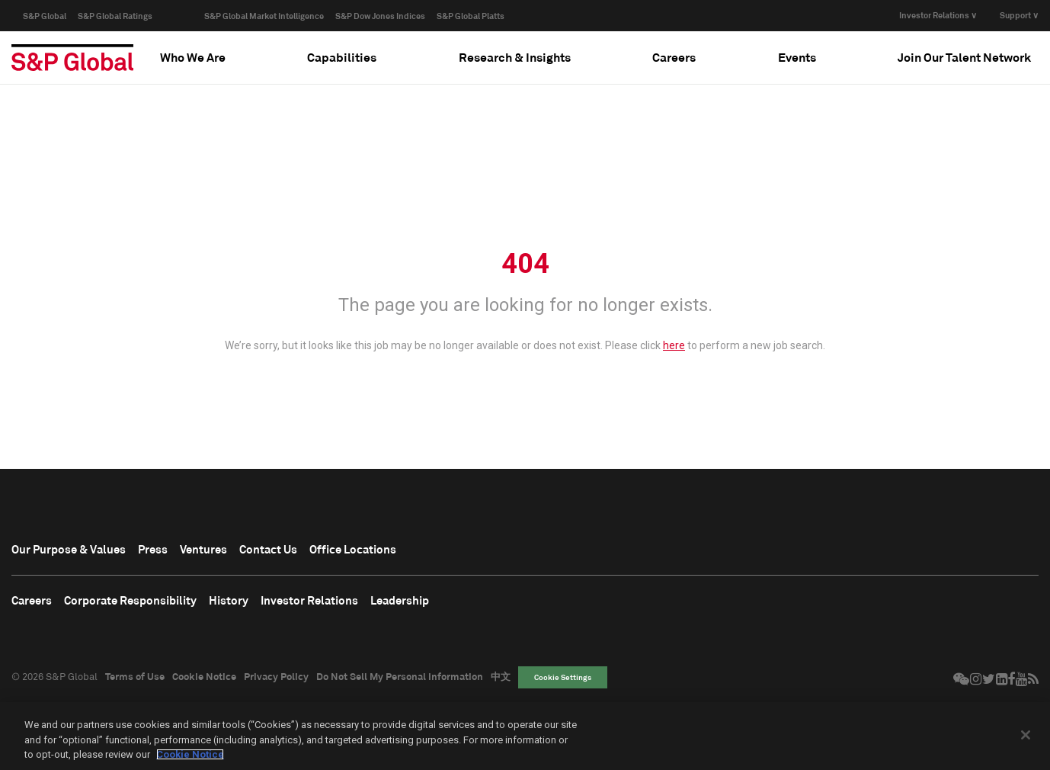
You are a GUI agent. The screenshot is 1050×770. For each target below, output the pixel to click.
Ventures (235, 550)
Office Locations (410, 550)
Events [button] (797, 57)
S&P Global (44, 16)
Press (177, 550)
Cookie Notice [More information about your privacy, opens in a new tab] (190, 754)
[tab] (192, 57)
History (265, 604)
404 (525, 264)
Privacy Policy (276, 682)
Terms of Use (135, 682)
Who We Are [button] (193, 57)
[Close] (1025, 735)
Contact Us (311, 550)
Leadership (464, 604)
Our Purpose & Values (79, 550)
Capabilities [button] (341, 57)
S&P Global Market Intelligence (264, 16)
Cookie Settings (562, 683)
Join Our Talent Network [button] (964, 57)
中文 (501, 682)
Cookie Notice (204, 682)
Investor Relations (358, 604)
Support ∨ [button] (1019, 15)
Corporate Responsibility (151, 604)
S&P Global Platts (470, 16)
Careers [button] (674, 57)
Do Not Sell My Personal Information (399, 682)
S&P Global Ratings (115, 16)
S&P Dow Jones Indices (380, 16)
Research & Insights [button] (515, 57)
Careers (35, 604)
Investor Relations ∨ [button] (938, 15)
